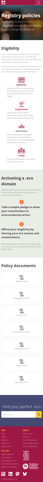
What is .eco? (28, 434)
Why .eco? (26, 437)
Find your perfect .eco (21, 406)
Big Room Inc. (12, 479)
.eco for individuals (30, 446)
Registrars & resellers (9, 467)
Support (4, 440)
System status (6, 446)
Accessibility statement (10, 464)
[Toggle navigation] (39, 2)
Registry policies (7, 454)
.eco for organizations (31, 443)
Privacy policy (6, 457)
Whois (3, 437)
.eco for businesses (30, 440)
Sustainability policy (8, 461)
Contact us (5, 443)
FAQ (3, 434)
